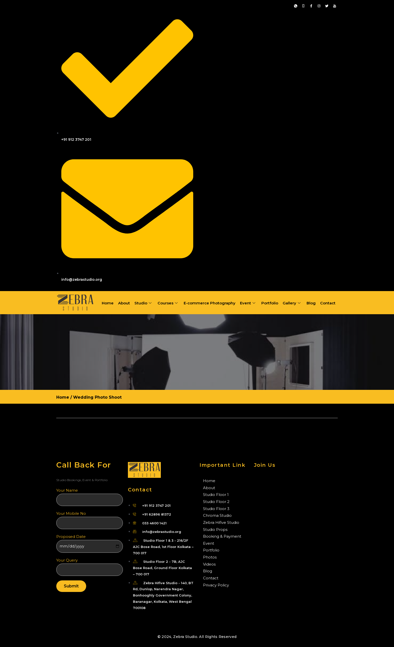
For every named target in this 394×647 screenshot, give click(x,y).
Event (247, 303)
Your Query (89, 567)
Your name (89, 497)
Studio (143, 303)
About (124, 303)
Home (108, 303)
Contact (327, 303)
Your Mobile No (89, 520)
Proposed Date (89, 543)
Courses (168, 303)
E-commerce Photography (209, 303)
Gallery (292, 303)
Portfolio (269, 303)
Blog (311, 303)
